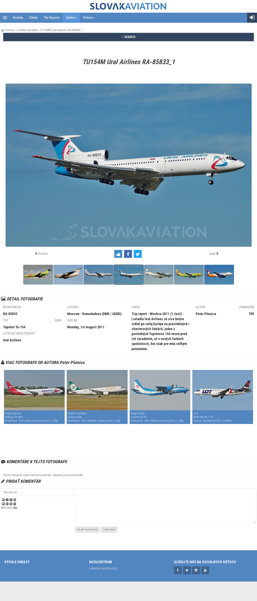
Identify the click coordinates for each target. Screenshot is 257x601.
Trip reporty (51, 17)
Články (33, 17)
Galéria (71, 17)
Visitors (89, 17)
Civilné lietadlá (27, 30)
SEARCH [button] (128, 37)
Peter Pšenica (206, 314)
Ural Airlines (12, 340)
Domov (10, 30)
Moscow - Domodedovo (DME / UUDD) (94, 314)
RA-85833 (10, 314)
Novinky (18, 17)
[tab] (128, 37)
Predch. (43, 253)
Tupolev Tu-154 (14, 327)
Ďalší (212, 253)
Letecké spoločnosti (103, 568)
